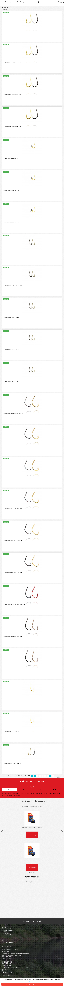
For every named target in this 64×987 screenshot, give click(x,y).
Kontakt (4, 976)
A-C (9, 789)
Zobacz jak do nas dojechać (8, 942)
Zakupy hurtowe (6, 975)
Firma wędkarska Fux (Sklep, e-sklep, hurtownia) (22, 2)
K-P (39, 789)
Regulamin (4, 970)
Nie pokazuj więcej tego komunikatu (32, 984)
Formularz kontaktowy (7, 941)
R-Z (54, 789)
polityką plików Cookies (34, 981)
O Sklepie (4, 969)
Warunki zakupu (5, 973)
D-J (24, 789)
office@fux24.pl (8, 935)
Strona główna (4, 5)
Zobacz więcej (32, 835)
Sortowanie (5, 9)
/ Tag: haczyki (11, 5)
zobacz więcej (32, 872)
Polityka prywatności (7, 972)
